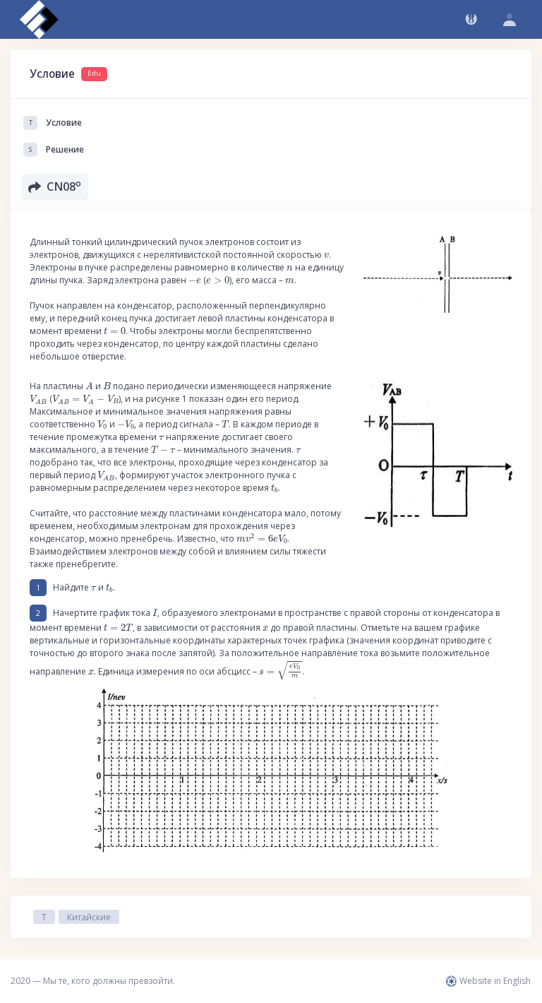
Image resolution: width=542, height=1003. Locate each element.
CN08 (54, 185)
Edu (94, 73)
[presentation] (326, 256)
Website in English (488, 981)
